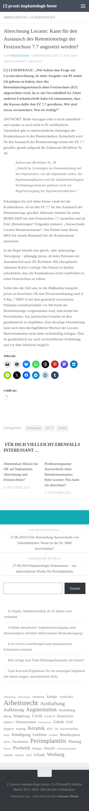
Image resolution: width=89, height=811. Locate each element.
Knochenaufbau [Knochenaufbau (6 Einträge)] (69, 728)
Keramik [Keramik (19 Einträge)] (36, 728)
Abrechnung (16, 17)
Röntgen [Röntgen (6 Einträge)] (37, 748)
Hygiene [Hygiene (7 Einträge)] (9, 728)
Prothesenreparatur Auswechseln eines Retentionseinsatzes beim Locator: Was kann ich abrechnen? (62, 474)
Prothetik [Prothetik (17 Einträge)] (21, 747)
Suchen (75, 588)
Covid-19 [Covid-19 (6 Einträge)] (49, 716)
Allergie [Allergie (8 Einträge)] (51, 696)
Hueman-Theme (68, 796)
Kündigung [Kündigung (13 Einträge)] (21, 734)
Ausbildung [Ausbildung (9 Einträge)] (67, 710)
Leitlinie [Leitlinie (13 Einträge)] (40, 734)
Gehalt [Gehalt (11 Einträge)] (58, 722)
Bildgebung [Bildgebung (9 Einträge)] (21, 716)
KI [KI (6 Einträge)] (56, 728)
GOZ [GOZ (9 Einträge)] (69, 722)
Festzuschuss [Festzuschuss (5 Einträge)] (45, 722)
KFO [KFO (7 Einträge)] (50, 728)
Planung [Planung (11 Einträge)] (74, 741)
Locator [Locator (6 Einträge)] (53, 735)
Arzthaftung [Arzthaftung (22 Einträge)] (52, 703)
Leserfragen (42, 17)
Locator (62, 428)
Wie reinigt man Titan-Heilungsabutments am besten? (46, 660)
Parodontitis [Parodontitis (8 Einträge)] (20, 741)
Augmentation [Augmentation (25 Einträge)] (41, 709)
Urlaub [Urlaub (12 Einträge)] (39, 754)
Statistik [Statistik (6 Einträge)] (8, 755)
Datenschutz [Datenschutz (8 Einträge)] (65, 716)
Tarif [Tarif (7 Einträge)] (29, 755)
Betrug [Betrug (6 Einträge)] (7, 716)
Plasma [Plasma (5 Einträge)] (7, 748)
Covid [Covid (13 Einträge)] (37, 715)
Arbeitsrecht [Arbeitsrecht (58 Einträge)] (21, 703)
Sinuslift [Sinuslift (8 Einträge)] (49, 748)
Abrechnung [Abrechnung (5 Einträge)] (23, 697)
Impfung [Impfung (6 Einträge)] (21, 728)
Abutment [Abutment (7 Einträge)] (38, 696)
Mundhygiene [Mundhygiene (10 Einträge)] (70, 735)
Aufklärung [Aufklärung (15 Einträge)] (14, 709)
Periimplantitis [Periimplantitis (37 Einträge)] (48, 741)
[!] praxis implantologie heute (30, 5)
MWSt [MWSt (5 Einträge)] (7, 742)
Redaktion (20, 55)
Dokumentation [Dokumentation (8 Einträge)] (26, 722)
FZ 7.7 (49, 428)
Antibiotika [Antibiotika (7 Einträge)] (66, 696)
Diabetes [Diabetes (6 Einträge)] (9, 722)
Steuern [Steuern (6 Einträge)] (19, 755)
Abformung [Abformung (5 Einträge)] (9, 697)
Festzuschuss (34, 428)
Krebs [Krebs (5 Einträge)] (6, 735)
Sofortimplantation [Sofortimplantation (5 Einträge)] (66, 748)
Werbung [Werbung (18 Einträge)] (55, 754)
